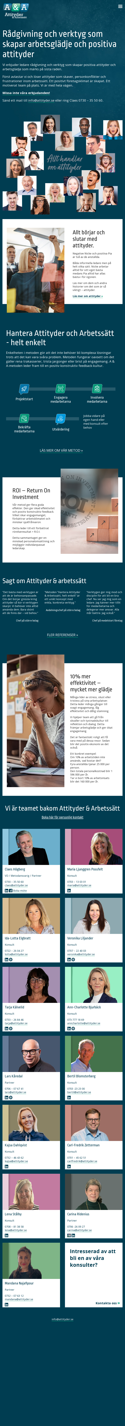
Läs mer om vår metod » (61, 450)
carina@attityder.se (79, 1230)
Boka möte (20, 890)
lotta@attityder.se (16, 954)
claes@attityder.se (16, 885)
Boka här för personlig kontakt (62, 817)
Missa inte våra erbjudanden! (26, 93)
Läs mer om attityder (87, 296)
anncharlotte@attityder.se (83, 1023)
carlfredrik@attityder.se (82, 1161)
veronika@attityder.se (81, 954)
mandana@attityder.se (19, 1299)
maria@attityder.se (79, 885)
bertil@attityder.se (79, 1092)
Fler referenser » (62, 634)
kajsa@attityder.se (16, 1161)
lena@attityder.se (16, 1230)
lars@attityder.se (15, 1092)
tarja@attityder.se (16, 1023)
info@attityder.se (41, 100)
